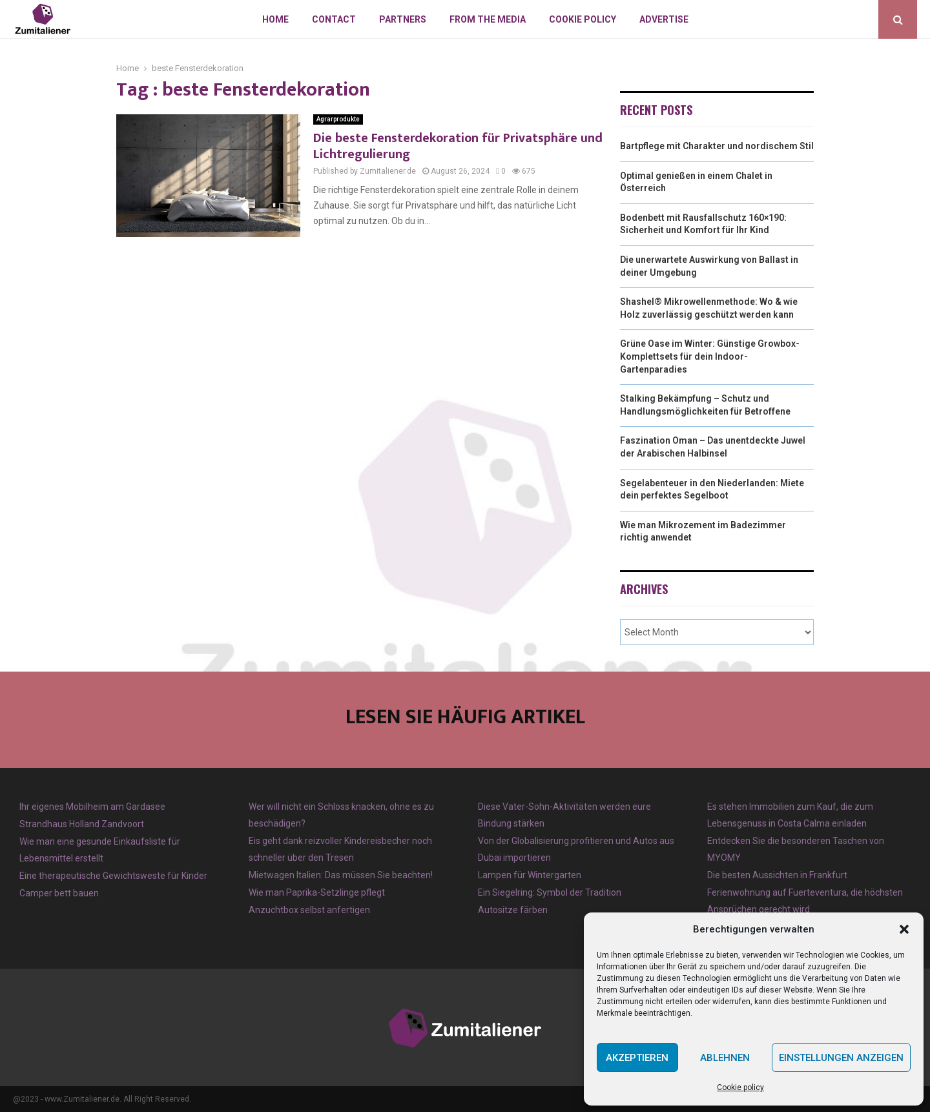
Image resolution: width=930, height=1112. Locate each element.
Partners (402, 19)
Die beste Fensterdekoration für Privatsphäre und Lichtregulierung (458, 146)
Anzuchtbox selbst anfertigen (309, 910)
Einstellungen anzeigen (841, 1058)
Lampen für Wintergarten (529, 875)
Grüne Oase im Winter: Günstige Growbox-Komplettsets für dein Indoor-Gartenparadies (710, 356)
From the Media (488, 19)
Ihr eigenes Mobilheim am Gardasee (92, 806)
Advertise (663, 19)
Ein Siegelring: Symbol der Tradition (549, 892)
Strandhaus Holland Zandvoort (81, 824)
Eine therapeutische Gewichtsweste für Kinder (113, 875)
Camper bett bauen (59, 893)
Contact (334, 19)
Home (275, 19)
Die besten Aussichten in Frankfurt (777, 875)
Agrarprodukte (338, 119)
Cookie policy (740, 1087)
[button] (904, 929)
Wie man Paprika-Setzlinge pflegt (317, 892)
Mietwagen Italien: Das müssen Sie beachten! (341, 875)
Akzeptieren (637, 1058)
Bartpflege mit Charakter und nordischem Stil (717, 146)
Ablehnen (725, 1058)
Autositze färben (513, 910)
